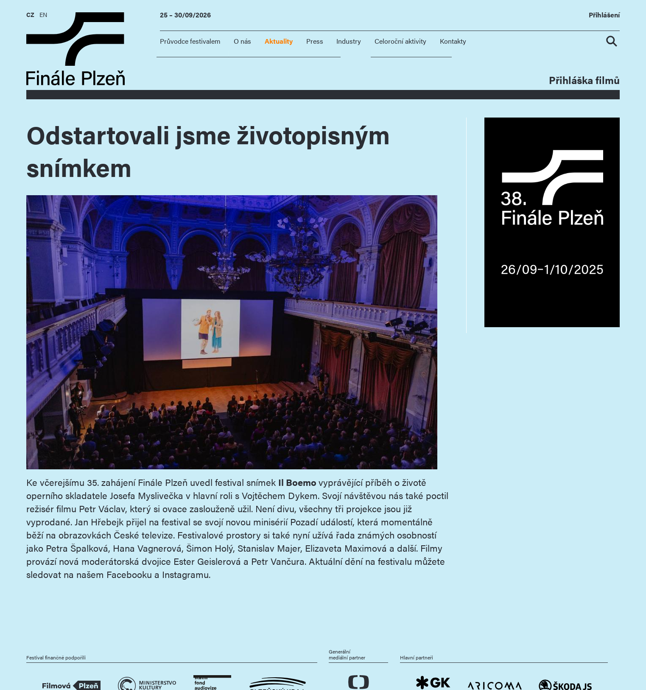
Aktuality (279, 41)
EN (43, 14)
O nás (242, 41)
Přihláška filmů (584, 79)
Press (314, 41)
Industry (348, 41)
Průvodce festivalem (190, 41)
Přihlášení (604, 15)
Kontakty (453, 41)
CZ (30, 14)
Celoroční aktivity (400, 41)
